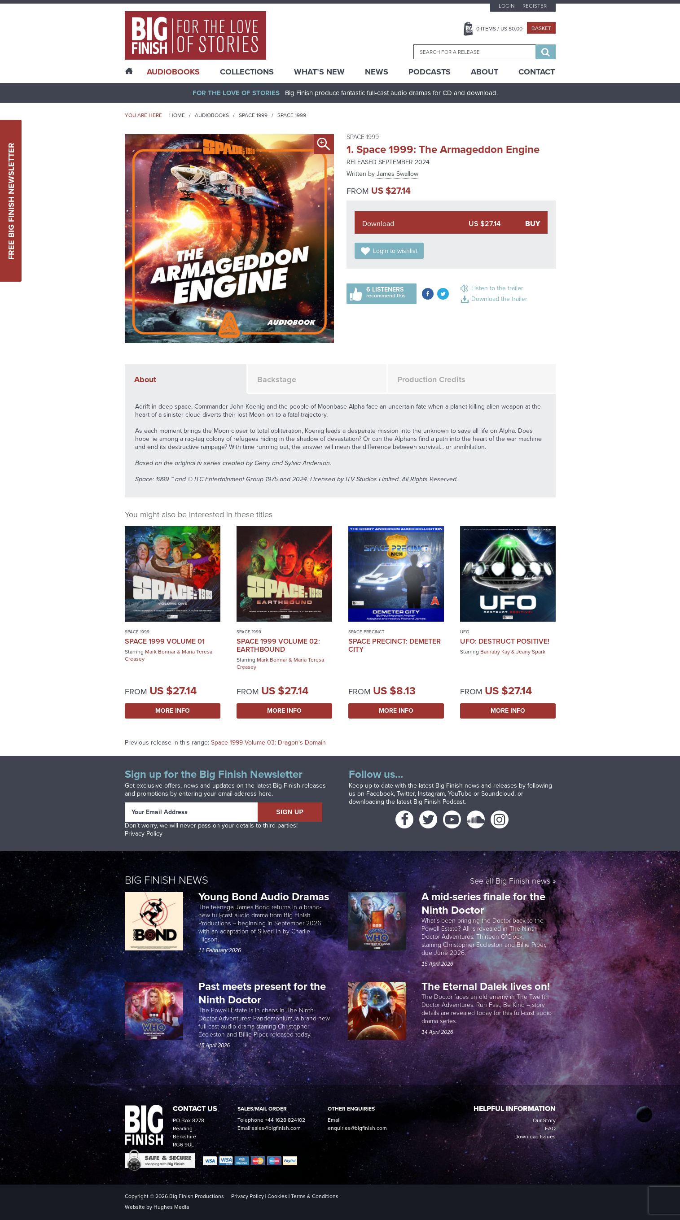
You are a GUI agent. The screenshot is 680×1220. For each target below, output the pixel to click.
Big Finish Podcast (439, 801)
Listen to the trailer (497, 288)
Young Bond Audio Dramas (265, 897)
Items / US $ (499, 29)
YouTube (460, 793)
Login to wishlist (395, 251)
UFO (464, 631)
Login (506, 6)
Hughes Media (171, 1207)
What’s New (319, 72)
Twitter (406, 793)
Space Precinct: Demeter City (394, 645)
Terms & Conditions (314, 1196)
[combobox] (474, 51)
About (484, 72)
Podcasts (429, 72)
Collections (247, 72)
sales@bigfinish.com (276, 1128)
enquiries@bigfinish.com (357, 1128)
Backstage (276, 379)
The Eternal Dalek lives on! (487, 986)
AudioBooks (173, 72)
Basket (541, 28)
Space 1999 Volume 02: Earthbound (278, 645)
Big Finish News (166, 880)
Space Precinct (366, 631)
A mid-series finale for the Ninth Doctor (483, 903)
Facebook (380, 793)
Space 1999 (253, 115)
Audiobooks (212, 115)
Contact (536, 72)
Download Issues (535, 1137)
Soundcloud (497, 793)
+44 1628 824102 (285, 1120)
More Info (172, 710)
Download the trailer (499, 299)
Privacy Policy (143, 833)
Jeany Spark (530, 652)
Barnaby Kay (495, 652)
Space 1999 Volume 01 (165, 641)
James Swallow (397, 174)
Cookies (277, 1196)
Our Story (544, 1120)
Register (534, 6)
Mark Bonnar (160, 652)
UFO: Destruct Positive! (504, 641)
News (376, 72)
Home (177, 115)
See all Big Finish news (510, 881)
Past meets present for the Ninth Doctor (262, 993)
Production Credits (431, 379)
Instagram (431, 793)
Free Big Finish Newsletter (11, 200)
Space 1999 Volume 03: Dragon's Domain (268, 742)
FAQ (550, 1128)
